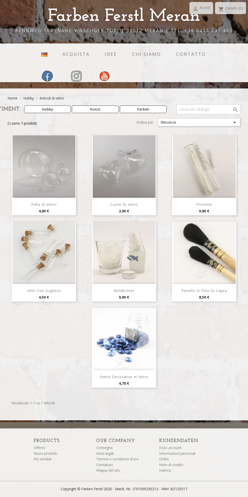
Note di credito (171, 464)
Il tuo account (170, 447)
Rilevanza (199, 122)
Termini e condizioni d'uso (117, 459)
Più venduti (43, 459)
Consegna (104, 447)
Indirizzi (165, 470)
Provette (204, 204)
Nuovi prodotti (45, 453)
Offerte (39, 447)
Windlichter (124, 290)
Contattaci (104, 464)
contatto (191, 54)
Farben (143, 109)
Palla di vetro (44, 204)
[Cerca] (208, 109)
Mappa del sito (108, 470)
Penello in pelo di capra (204, 290)
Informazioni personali (177, 453)
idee (111, 54)
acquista (76, 54)
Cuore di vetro (124, 204)
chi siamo (146, 54)
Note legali (105, 453)
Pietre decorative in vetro (124, 376)
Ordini (164, 459)
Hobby (47, 109)
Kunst (95, 109)
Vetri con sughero (44, 290)
